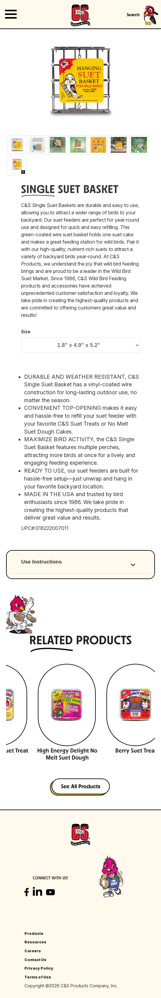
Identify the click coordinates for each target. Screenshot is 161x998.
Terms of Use (37, 977)
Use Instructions (41, 562)
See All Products (80, 787)
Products (33, 933)
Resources (35, 942)
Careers (32, 951)
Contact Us (35, 959)
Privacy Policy (38, 968)
